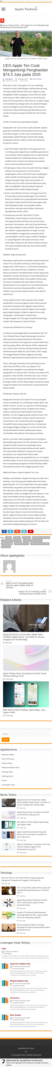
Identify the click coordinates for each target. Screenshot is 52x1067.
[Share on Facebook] (4, 531)
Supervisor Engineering (20, 964)
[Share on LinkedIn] (24, 531)
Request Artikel (8, 755)
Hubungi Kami (7, 776)
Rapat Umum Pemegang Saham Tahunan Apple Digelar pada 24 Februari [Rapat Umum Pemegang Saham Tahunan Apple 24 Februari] (20, 584)
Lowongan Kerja (8, 785)
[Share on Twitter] (10, 531)
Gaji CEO (26, 538)
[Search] (26, 734)
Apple (9, 538)
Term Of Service (8, 759)
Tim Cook (6, 547)
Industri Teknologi (41, 538)
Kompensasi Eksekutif (32, 541)
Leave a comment (12, 81)
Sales (4, 949)
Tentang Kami (7, 772)
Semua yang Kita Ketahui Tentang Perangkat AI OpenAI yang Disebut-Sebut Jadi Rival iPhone (33, 927)
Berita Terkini (14, 25)
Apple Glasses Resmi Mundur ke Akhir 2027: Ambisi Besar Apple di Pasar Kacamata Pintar (32, 902)
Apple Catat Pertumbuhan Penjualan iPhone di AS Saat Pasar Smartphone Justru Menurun (31, 834)
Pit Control (14, 998)
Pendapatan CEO (21, 544)
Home (4, 780)
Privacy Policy (7, 763)
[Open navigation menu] (3, 9)
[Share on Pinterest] (30, 531)
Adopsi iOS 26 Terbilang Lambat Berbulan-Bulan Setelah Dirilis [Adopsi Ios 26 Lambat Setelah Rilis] (32, 592)
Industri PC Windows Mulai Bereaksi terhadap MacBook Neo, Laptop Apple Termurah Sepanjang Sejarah (32, 914)
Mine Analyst (15, 1015)
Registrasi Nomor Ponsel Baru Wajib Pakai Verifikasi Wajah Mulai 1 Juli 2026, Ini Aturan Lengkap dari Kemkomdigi (24, 637)
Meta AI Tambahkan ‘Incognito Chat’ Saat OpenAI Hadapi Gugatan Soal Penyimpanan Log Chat (33, 846)
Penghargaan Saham (40, 544)
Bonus (17, 538)
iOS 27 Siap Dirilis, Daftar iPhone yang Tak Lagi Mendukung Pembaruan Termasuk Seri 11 (33, 890)
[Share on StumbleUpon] (17, 531)
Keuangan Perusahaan (12, 541)
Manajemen (7, 544)
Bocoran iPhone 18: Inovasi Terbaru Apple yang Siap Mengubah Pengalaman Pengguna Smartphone (23, 879)
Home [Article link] (3, 25)
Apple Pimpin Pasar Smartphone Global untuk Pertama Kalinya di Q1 (24, 674)
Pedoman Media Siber (11, 767)
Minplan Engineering (19, 981)
